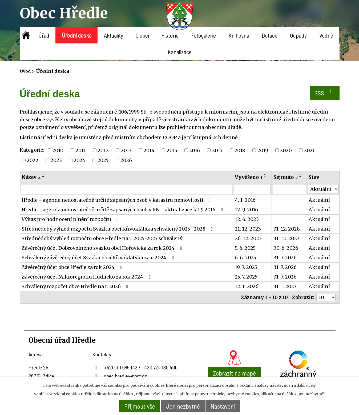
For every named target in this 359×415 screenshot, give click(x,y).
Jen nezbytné (183, 406)
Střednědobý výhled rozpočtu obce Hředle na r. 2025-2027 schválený (107, 238)
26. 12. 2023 (248, 238)
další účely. (306, 385)
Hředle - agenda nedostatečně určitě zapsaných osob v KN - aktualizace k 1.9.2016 (123, 210)
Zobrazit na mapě (234, 373)
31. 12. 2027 (286, 238)
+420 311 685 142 (121, 367)
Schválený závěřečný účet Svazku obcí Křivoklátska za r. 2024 (99, 258)
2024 (79, 160)
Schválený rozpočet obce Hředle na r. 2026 (76, 286)
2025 (102, 160)
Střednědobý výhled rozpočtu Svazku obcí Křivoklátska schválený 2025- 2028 (118, 229)
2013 (126, 150)
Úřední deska (76, 35)
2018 (239, 150)
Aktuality (113, 35)
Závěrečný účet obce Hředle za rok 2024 (73, 267)
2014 (149, 150)
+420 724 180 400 (160, 367)
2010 (57, 150)
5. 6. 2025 (245, 248)
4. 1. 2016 (245, 200)
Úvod (26, 35)
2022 (32, 160)
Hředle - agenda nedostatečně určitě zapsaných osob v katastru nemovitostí (117, 200)
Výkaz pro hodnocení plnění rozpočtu (71, 219)
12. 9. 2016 (246, 210)
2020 (286, 150)
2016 (194, 150)
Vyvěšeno (248, 177)
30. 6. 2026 (285, 248)
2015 (172, 150)
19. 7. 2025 (246, 267)
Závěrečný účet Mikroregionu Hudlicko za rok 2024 (87, 277)
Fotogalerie (203, 35)
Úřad (43, 35)
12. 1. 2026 (247, 286)
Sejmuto (285, 177)
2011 (80, 150)
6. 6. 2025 (245, 258)
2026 (126, 160)
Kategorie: (32, 150)
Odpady (298, 35)
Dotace (269, 35)
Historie (170, 35)
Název (31, 177)
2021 (309, 150)
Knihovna (238, 35)
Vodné (326, 35)
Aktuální (319, 200)
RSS (324, 92)
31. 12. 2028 (286, 229)
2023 (56, 160)
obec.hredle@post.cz (125, 376)
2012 (103, 150)
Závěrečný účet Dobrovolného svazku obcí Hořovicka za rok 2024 (103, 248)
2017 (217, 150)
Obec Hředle (64, 13)
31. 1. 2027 (284, 286)
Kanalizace (180, 51)
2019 (262, 150)
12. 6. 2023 (247, 219)
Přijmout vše (139, 406)
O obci (142, 35)
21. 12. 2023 (248, 229)
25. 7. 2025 (246, 277)
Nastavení (223, 406)
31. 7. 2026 (285, 258)
